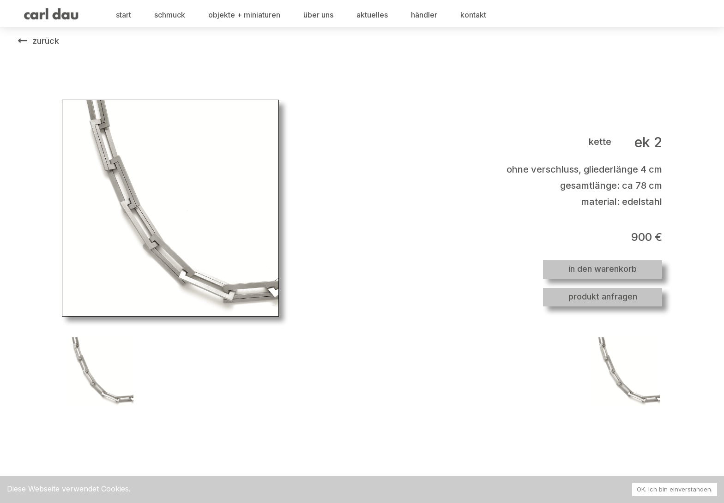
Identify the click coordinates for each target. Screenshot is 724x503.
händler (424, 14)
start (123, 14)
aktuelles (372, 14)
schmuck (169, 14)
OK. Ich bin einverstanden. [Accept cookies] (674, 489)
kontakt (473, 14)
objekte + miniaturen (244, 14)
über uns (318, 14)
